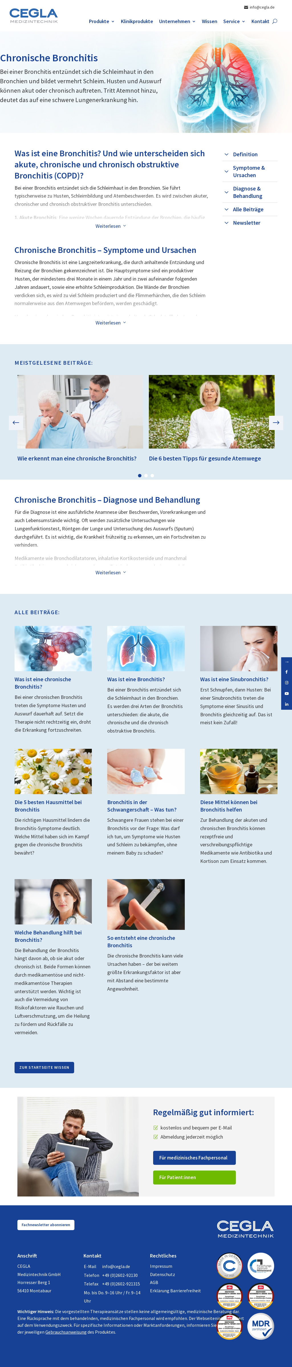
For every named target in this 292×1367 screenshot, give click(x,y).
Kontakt (260, 22)
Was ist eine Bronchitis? (136, 679)
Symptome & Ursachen (249, 171)
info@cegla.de (116, 1266)
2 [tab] (146, 475)
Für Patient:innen (177, 1177)
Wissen (209, 22)
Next (272, 423)
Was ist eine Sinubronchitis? (234, 679)
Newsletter (246, 222)
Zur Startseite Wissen (44, 1067)
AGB (154, 1282)
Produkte (99, 22)
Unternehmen (174, 22)
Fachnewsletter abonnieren (46, 1224)
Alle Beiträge (248, 209)
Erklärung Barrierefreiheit (175, 1290)
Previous (20, 423)
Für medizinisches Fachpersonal (193, 1158)
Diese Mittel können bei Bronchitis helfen (228, 805)
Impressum (161, 1266)
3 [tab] (152, 475)
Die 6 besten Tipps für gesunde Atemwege (205, 458)
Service (231, 22)
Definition (245, 154)
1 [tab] (139, 475)
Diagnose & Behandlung (247, 192)
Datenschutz (162, 1274)
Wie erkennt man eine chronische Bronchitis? (77, 458)
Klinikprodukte (137, 22)
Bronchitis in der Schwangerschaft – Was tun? (142, 805)
